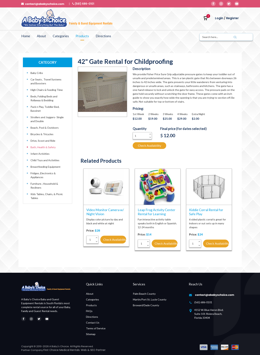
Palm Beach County (144, 293)
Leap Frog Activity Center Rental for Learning (156, 212)
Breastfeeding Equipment (45, 166)
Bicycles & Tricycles (42, 134)
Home (25, 36)
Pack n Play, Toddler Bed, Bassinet (45, 108)
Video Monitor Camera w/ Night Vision (105, 212)
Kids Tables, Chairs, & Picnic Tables (47, 196)
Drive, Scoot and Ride (43, 140)
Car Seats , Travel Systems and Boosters (46, 81)
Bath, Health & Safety (43, 147)
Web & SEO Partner (93, 350)
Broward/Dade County (146, 305)
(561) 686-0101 (203, 302)
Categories (61, 36)
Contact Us (92, 322)
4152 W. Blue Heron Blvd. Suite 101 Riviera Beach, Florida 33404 (209, 313)
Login (219, 18)
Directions (103, 36)
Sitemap (90, 334)
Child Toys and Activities (45, 160)
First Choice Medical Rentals (61, 350)
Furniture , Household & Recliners (44, 185)
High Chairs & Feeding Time (47, 89)
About (41, 36)
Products (82, 36)
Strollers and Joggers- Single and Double (47, 119)
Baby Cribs (37, 72)
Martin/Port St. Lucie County (149, 299)
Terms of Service (96, 328)
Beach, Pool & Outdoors (45, 127)
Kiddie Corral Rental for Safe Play (206, 212)
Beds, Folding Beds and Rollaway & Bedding (44, 98)
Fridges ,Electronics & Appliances (43, 175)
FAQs (89, 311)
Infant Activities (40, 153)
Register (232, 18)
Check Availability (149, 145)
